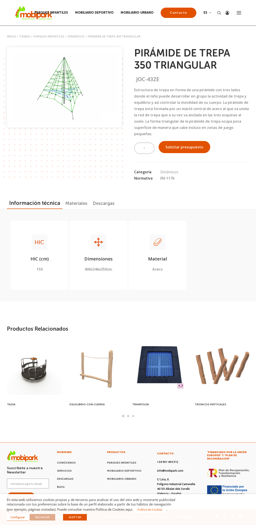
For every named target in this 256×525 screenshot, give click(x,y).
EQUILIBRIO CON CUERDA (87, 404)
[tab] (76, 203)
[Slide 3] (133, 416)
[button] (239, 13)
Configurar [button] (17, 517)
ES (207, 13)
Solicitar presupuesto (184, 147)
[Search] (217, 13)
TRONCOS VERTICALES (210, 404)
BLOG (61, 486)
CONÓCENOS (66, 462)
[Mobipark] (34, 13)
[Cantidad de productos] (144, 148)
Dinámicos (76, 36)
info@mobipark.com (170, 471)
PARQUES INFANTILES (51, 13)
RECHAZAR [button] (42, 517)
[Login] (225, 13)
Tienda (24, 36)
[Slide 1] (123, 416)
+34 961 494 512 (167, 462)
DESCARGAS (65, 478)
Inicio (11, 36)
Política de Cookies (150, 510)
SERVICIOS (64, 470)
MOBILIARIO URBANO (137, 13)
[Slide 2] (128, 416)
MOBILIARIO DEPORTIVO (94, 13)
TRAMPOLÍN (140, 404)
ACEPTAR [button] (75, 517)
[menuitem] (52, 13)
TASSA (11, 404)
